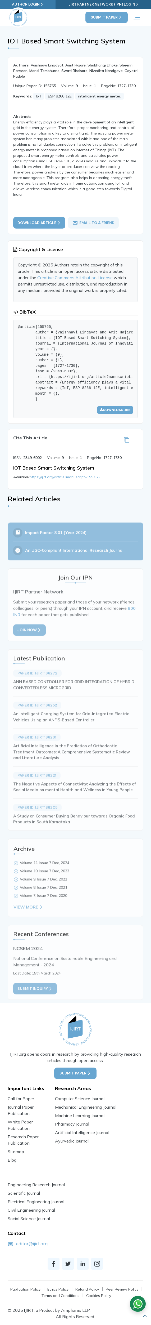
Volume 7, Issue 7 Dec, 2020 (43, 905)
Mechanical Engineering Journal (85, 1107)
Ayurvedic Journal (72, 1141)
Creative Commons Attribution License (75, 277)
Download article (39, 222)
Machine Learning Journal (79, 1115)
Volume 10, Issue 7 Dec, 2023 (44, 880)
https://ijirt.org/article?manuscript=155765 (65, 477)
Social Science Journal (29, 1218)
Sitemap (16, 1151)
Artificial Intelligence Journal (82, 1132)
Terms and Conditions (60, 1295)
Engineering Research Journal (36, 1184)
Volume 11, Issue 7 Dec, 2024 (44, 872)
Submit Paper (106, 17)
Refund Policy (87, 1289)
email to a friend (93, 223)
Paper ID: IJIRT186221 (36, 784)
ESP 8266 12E (60, 96)
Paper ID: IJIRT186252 (37, 714)
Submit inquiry (35, 998)
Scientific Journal (24, 1193)
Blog (12, 1160)
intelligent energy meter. (99, 96)
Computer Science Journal (79, 1098)
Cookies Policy (98, 1295)
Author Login (28, 4)
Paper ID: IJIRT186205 (37, 816)
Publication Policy (25, 1289)
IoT (39, 96)
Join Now (29, 639)
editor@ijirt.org (32, 1243)
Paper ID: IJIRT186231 (36, 746)
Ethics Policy (57, 1289)
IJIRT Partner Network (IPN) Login (103, 4)
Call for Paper (21, 1098)
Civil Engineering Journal (31, 1210)
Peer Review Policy (122, 1289)
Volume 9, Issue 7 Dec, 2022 (43, 888)
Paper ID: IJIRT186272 (37, 682)
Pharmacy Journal (72, 1124)
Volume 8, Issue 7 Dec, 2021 (43, 897)
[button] (144, 1316)
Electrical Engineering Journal (36, 1201)
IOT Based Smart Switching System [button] (53, 468)
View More (28, 916)
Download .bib (115, 410)
